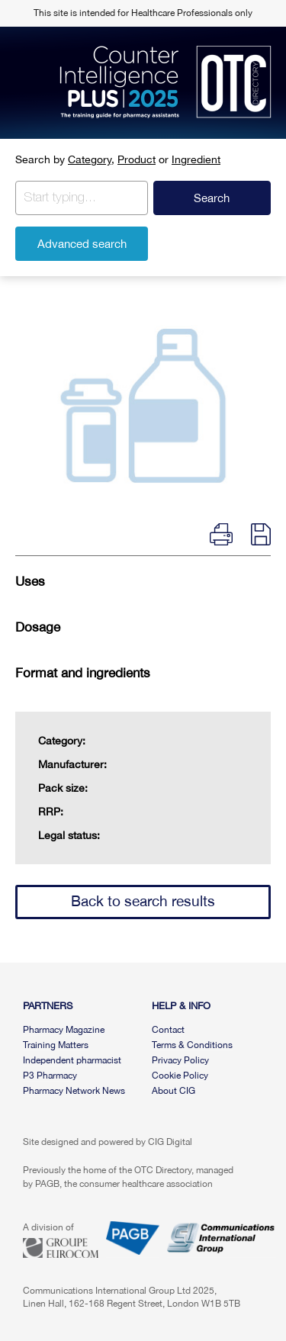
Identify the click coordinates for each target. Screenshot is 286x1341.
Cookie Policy (180, 1075)
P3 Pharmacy (50, 1075)
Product (136, 159)
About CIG (173, 1090)
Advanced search (82, 243)
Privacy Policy (180, 1060)
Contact (168, 1029)
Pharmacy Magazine (63, 1029)
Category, (91, 159)
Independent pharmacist (72, 1060)
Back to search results (143, 900)
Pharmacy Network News (74, 1090)
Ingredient (196, 159)
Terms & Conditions (192, 1045)
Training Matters (55, 1045)
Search (212, 197)
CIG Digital (170, 1142)
